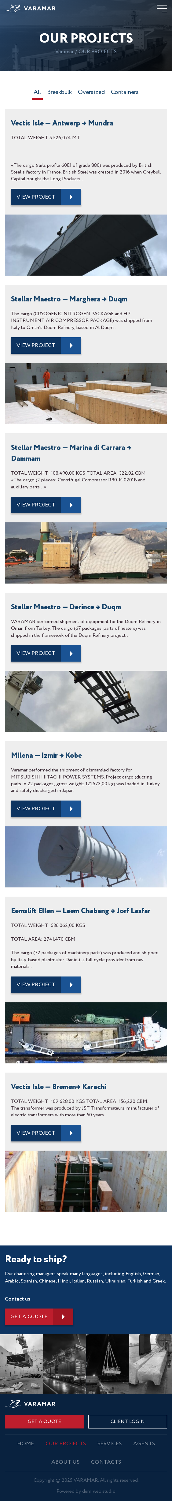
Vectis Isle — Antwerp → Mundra (62, 123)
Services (109, 1444)
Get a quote (28, 1317)
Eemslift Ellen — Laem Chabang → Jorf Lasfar (81, 911)
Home (25, 1444)
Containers (125, 93)
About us (65, 1462)
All (37, 93)
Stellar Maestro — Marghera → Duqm (69, 299)
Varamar (64, 52)
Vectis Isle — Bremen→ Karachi (59, 1087)
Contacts (106, 1462)
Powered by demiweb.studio (86, 1491)
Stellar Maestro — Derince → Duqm (66, 607)
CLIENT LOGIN (128, 1421)
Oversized (91, 93)
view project (35, 197)
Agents (144, 1444)
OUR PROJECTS (66, 1444)
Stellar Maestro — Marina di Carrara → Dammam (71, 453)
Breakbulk (59, 93)
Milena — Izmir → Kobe (46, 755)
